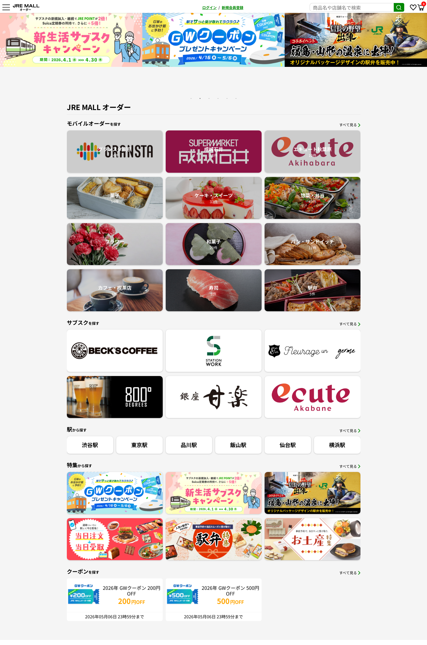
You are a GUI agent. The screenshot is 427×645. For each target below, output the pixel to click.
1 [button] (191, 98)
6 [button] (236, 98)
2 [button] (200, 98)
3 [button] (209, 98)
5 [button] (227, 98)
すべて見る (349, 124)
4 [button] (218, 98)
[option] (200, 40)
